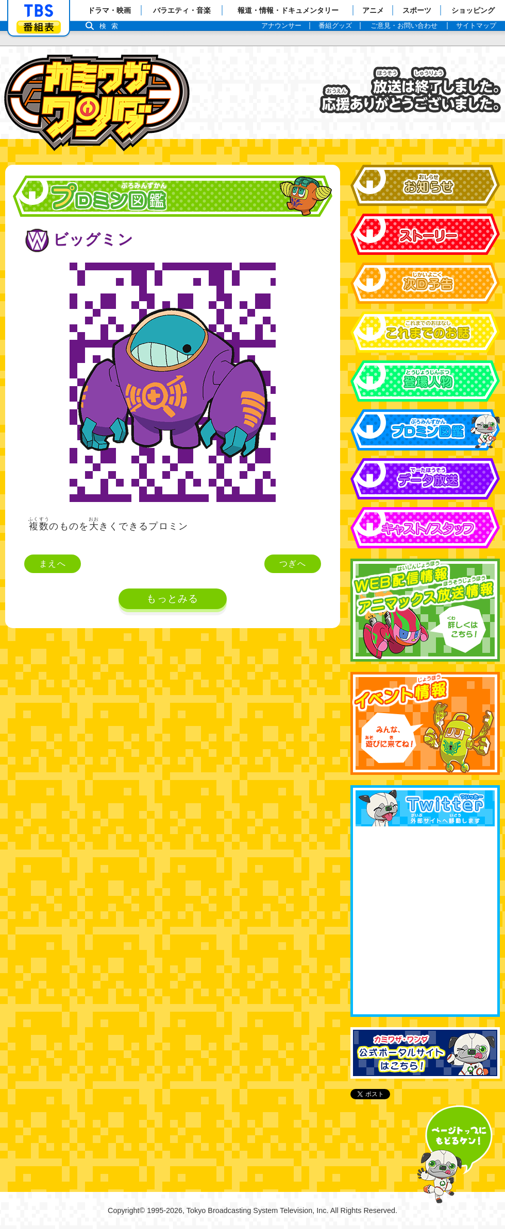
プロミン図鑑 (425, 430)
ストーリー (425, 234)
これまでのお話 (425, 332)
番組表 (38, 27)
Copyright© (126, 1210)
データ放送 (425, 478)
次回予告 (425, 283)
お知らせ (425, 185)
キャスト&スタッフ (425, 527)
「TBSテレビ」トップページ (38, 11)
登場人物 (425, 381)
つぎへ (292, 563)
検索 (111, 26)
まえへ (52, 563)
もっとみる (172, 598)
